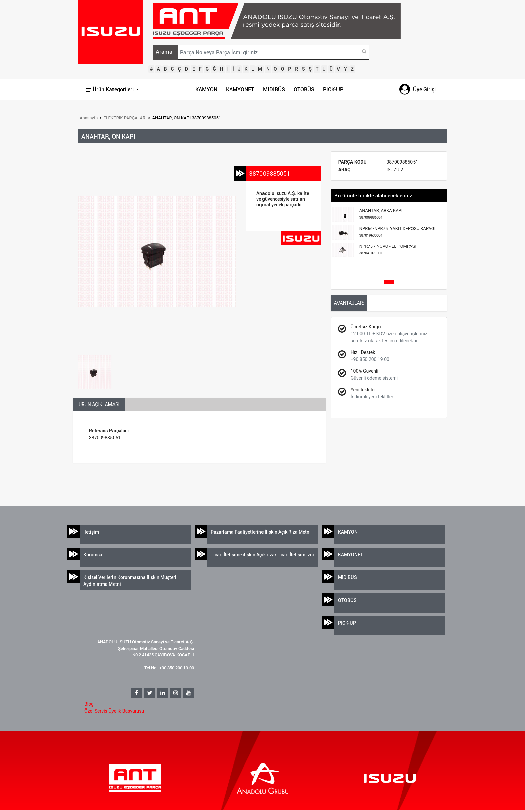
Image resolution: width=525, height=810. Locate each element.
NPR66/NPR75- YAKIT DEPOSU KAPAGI (397, 232)
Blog (89, 704)
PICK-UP (333, 89)
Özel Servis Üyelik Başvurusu (114, 711)
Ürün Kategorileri (110, 89)
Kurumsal (93, 554)
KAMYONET (240, 89)
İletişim (91, 532)
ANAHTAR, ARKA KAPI (381, 214)
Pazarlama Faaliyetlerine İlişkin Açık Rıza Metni (261, 532)
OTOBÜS (304, 89)
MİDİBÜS (347, 577)
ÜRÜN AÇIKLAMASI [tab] (99, 404)
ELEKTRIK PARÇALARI (125, 117)
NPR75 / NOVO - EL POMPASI (387, 249)
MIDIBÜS (274, 89)
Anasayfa (89, 117)
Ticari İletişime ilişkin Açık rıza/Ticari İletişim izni (262, 554)
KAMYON (206, 89)
